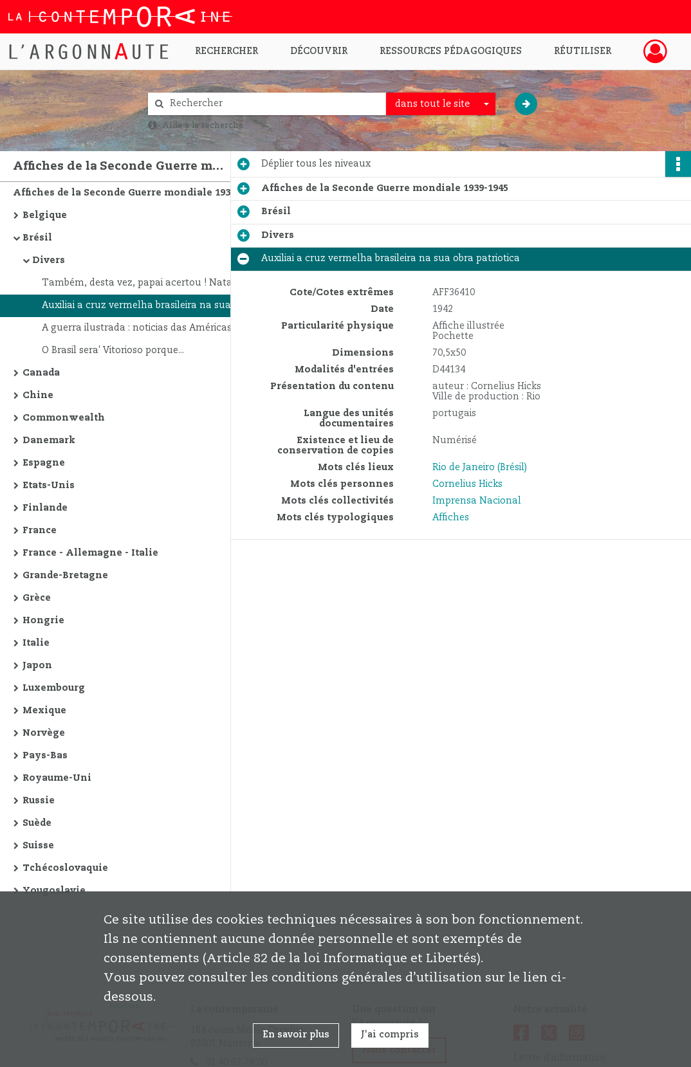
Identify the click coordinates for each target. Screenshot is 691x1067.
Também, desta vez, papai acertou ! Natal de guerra (162, 282)
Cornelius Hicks (467, 484)
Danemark (49, 440)
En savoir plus (296, 1034)
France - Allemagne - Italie (90, 553)
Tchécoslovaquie (65, 868)
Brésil (37, 237)
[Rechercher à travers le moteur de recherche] (273, 104)
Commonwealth (64, 418)
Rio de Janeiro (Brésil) (479, 467)
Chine (38, 395)
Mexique (44, 710)
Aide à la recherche (202, 125)
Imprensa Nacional (476, 501)
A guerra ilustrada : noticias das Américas (137, 328)
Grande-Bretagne (65, 575)
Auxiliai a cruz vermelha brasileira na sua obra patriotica (170, 305)
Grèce (37, 598)
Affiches (450, 517)
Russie (39, 800)
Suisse (38, 845)
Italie (36, 643)
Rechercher (226, 51)
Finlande (45, 508)
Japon (37, 665)
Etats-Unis (49, 485)
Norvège (44, 733)
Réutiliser (582, 51)
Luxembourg (54, 688)
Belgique (45, 215)
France (40, 530)
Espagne (44, 463)
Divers (48, 260)
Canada (41, 373)
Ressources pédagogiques (451, 51)
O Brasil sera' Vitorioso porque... (113, 350)
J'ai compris (390, 1034)
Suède (37, 823)
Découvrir (318, 51)
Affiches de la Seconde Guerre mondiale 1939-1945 (136, 192)
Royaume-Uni (57, 778)
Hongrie (43, 620)
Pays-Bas (45, 755)
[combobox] (440, 104)
